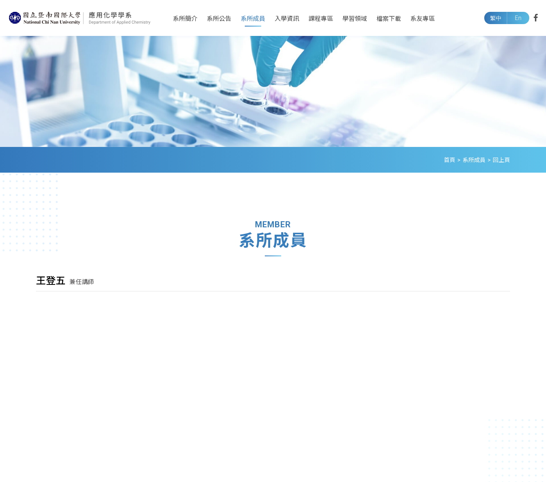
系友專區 (422, 18)
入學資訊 (287, 18)
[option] (273, 91)
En (518, 18)
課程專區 (321, 18)
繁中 (495, 18)
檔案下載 (388, 18)
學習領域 (354, 18)
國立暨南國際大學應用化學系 (79, 18)
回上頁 (501, 160)
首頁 (449, 160)
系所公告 (219, 18)
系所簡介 (185, 18)
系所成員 (253, 18)
